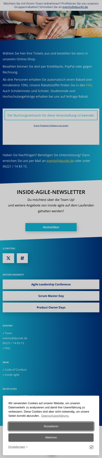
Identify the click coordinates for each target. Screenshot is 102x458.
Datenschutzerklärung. (55, 415)
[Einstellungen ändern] (18, 447)
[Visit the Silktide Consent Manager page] (91, 447)
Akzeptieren (51, 426)
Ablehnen (51, 437)
